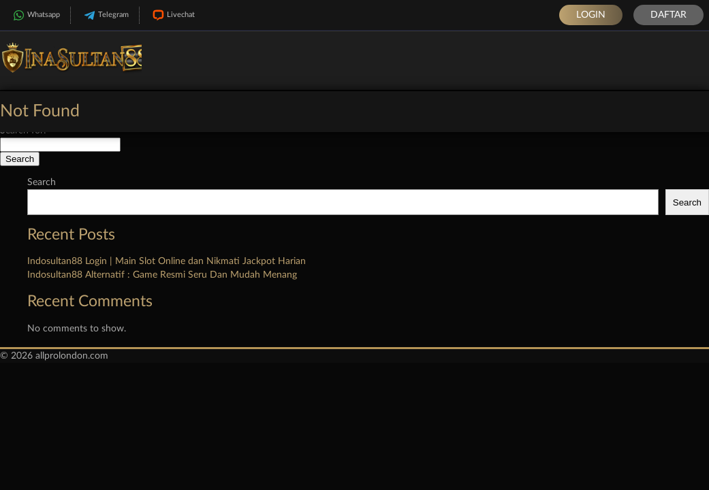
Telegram (105, 15)
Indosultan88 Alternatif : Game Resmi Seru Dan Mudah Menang (162, 275)
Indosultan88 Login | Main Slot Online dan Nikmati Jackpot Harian (166, 261)
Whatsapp (35, 15)
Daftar (668, 15)
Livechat (172, 15)
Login (590, 15)
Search (41, 182)
